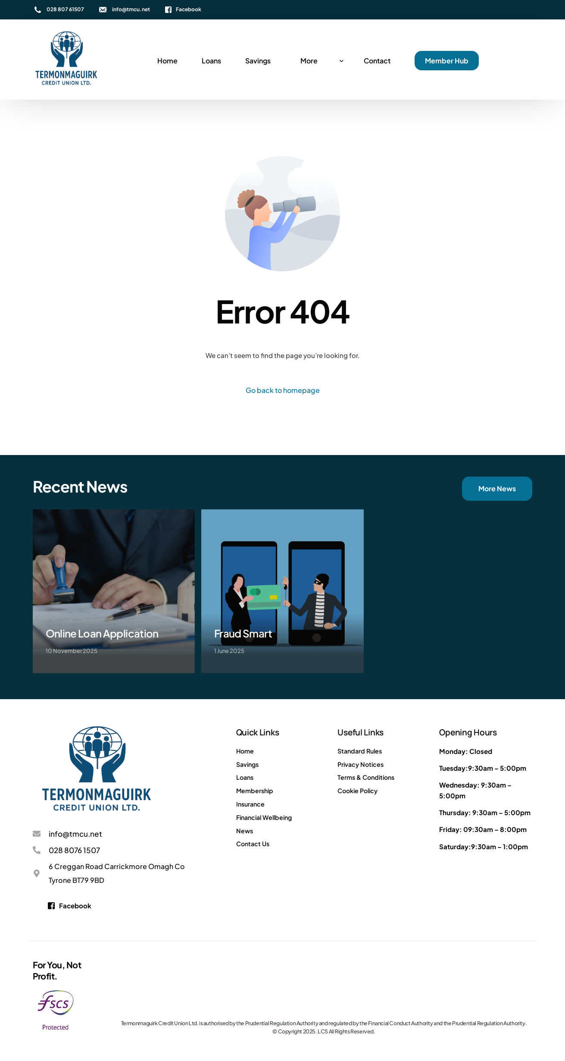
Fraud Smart (243, 633)
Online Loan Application (102, 633)
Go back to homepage (283, 390)
